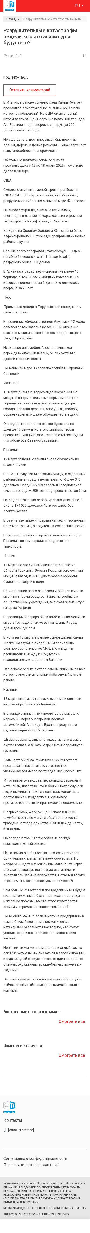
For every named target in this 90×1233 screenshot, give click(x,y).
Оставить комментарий (29, 90)
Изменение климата (22, 1045)
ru (78, 5)
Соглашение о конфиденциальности (35, 1158)
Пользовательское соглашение (31, 1165)
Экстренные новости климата (32, 1011)
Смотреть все (72, 1021)
